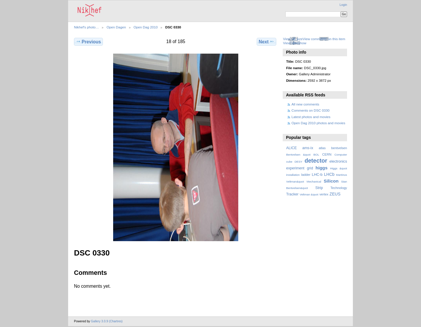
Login (343, 4)
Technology (338, 188)
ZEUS (334, 194)
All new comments (305, 104)
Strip (319, 188)
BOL (316, 154)
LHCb (329, 174)
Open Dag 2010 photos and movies (318, 123)
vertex (324, 194)
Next (266, 41)
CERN (327, 154)
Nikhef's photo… (86, 27)
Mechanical (314, 181)
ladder (305, 174)
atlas (322, 148)
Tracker (292, 194)
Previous (88, 41)
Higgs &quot (338, 168)
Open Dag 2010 (146, 27)
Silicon (331, 180)
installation (293, 174)
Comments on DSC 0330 (310, 110)
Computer (340, 154)
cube (289, 161)
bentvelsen (339, 148)
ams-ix (307, 148)
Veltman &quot (309, 194)
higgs (321, 167)
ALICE (291, 148)
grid (310, 168)
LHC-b (317, 175)
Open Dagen (116, 27)
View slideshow (294, 43)
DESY (298, 161)
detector (316, 160)
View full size (293, 39)
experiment (295, 168)
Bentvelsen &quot (298, 154)
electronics (338, 161)
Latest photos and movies (310, 117)
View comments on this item (324, 39)
